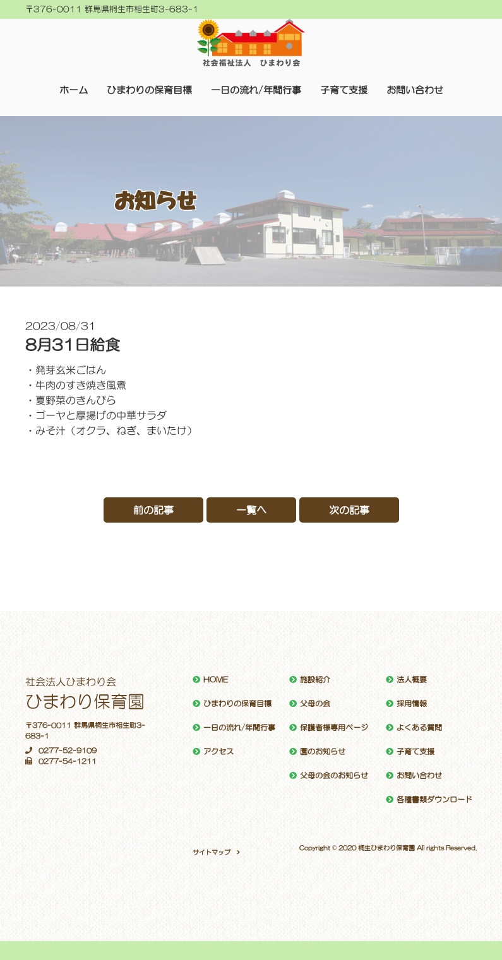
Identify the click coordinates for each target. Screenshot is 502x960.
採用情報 (412, 704)
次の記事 (349, 510)
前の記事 (153, 510)
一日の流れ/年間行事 (256, 90)
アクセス (218, 752)
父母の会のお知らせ (334, 775)
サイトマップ (211, 852)
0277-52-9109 (61, 750)
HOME (215, 680)
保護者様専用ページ (334, 728)
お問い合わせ (414, 90)
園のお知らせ (322, 752)
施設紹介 (315, 680)
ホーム (73, 90)
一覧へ (251, 510)
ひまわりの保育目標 (149, 90)
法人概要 (412, 680)
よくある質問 (419, 728)
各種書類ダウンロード (434, 799)
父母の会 (315, 704)
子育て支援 (344, 90)
